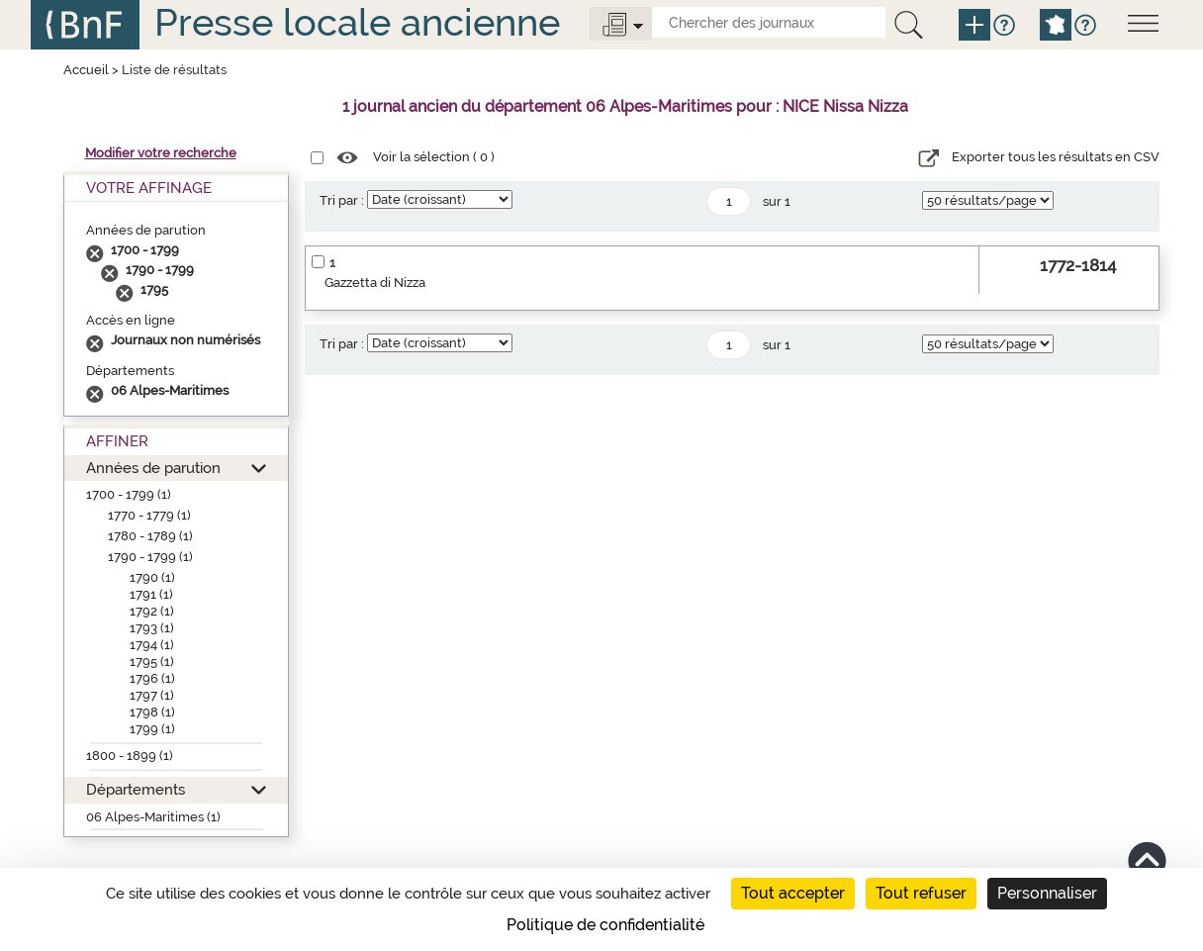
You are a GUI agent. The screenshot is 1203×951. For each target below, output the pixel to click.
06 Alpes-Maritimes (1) (153, 816)
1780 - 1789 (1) (150, 535)
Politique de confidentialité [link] (605, 924)
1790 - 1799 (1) (150, 556)
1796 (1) (152, 678)
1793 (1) (152, 627)
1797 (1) (152, 695)
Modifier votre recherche (160, 152)
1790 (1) (152, 577)
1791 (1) (151, 594)
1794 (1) (152, 644)
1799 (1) (152, 728)
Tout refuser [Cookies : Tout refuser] (921, 893)
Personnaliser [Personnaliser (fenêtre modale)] (1047, 893)
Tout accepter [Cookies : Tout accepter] (793, 893)
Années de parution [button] (153, 467)
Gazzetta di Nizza (374, 282)
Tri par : (342, 200)
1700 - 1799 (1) (128, 494)
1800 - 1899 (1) (129, 755)
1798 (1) (152, 712)
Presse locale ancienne (357, 22)
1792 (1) (152, 611)
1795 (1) (152, 661)
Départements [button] (135, 789)
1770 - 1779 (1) (149, 515)
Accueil (86, 69)
